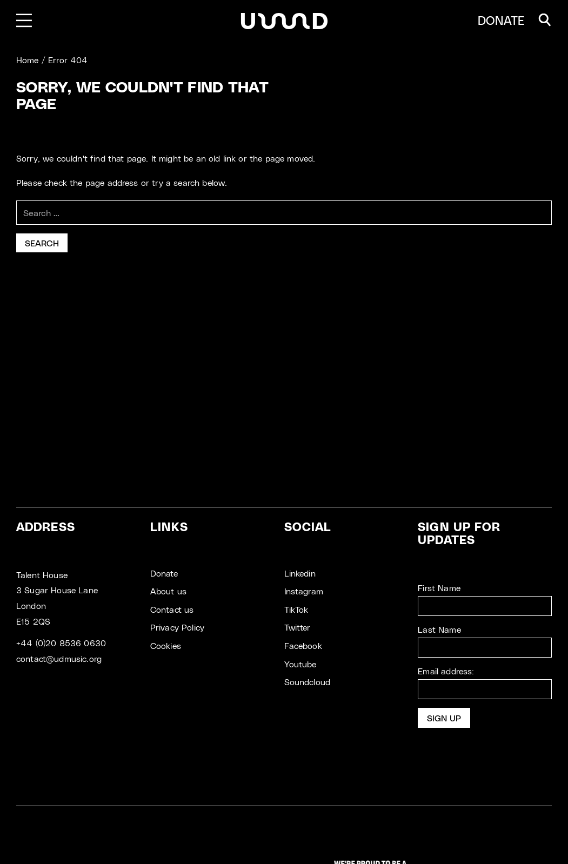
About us (168, 591)
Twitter (297, 627)
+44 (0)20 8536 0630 (61, 643)
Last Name (439, 629)
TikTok (296, 609)
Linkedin (300, 573)
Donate (164, 573)
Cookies (165, 645)
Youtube (300, 664)
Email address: (485, 682)
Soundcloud (307, 682)
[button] (545, 20)
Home (27, 60)
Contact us (172, 609)
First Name (439, 587)
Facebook (303, 645)
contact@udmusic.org (59, 658)
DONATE (501, 20)
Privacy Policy (177, 627)
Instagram (303, 591)
